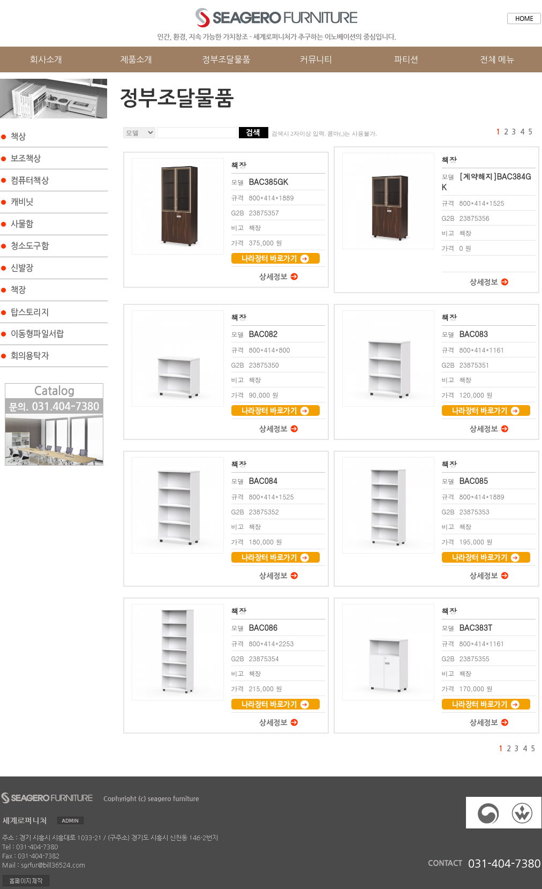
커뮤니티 (316, 59)
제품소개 (136, 59)
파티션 (406, 59)
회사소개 (46, 59)
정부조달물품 (226, 59)
